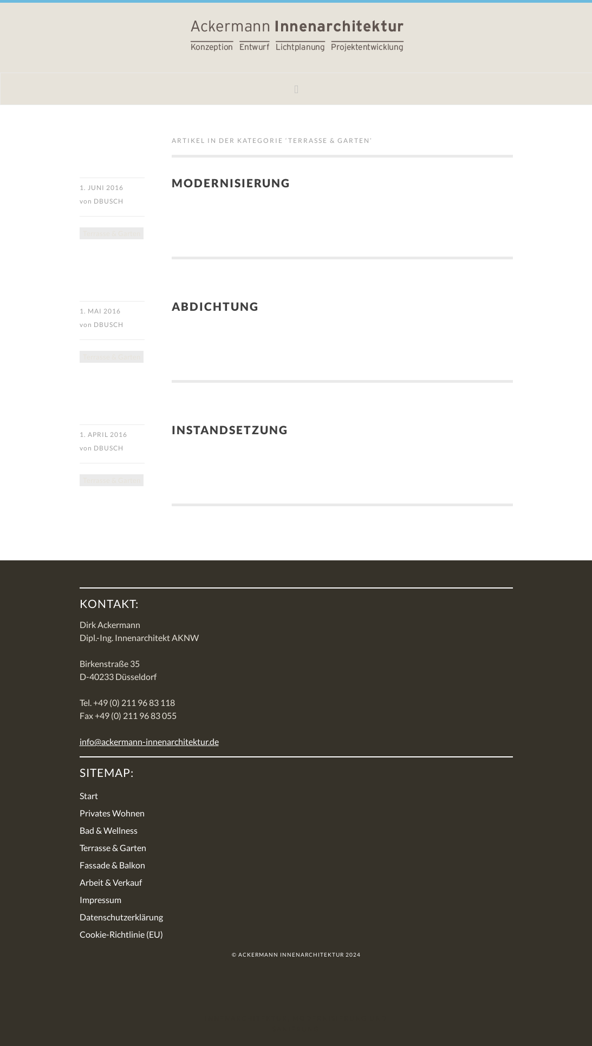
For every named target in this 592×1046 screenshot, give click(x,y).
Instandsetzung (230, 429)
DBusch (108, 201)
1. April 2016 (103, 434)
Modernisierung (231, 182)
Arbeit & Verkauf (111, 882)
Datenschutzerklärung (121, 917)
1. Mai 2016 (100, 311)
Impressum (100, 899)
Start (89, 795)
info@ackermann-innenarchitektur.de (149, 741)
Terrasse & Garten (111, 233)
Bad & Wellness (109, 830)
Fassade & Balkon (112, 865)
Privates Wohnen (112, 813)
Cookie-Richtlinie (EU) (121, 934)
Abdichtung (215, 306)
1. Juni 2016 (101, 188)
